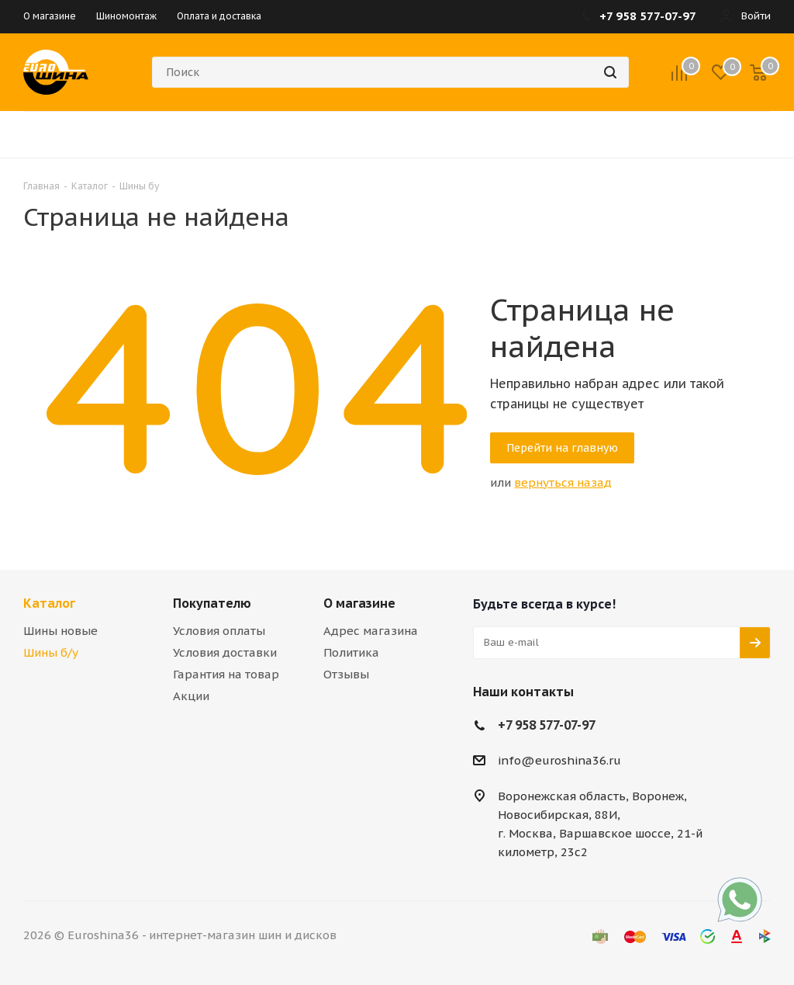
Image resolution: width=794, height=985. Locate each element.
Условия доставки (225, 652)
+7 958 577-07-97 (547, 725)
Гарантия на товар (226, 674)
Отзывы (346, 674)
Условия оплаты (219, 630)
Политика (351, 652)
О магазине (359, 603)
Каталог (49, 603)
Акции (191, 695)
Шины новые (60, 630)
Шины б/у (50, 652)
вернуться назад (563, 482)
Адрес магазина (370, 630)
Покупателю (212, 603)
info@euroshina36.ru (559, 760)
